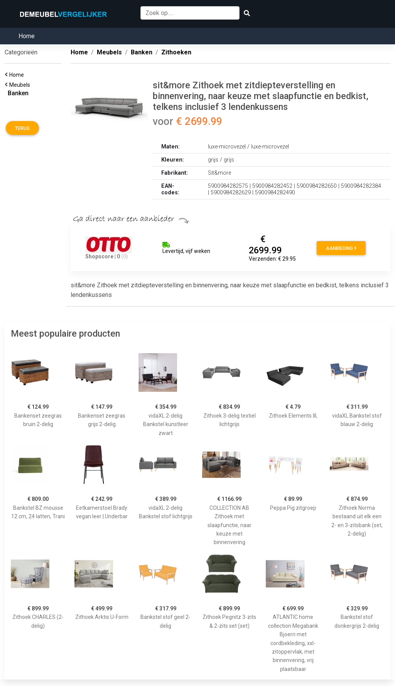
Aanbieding (341, 248)
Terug (22, 128)
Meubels (20, 85)
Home (27, 36)
